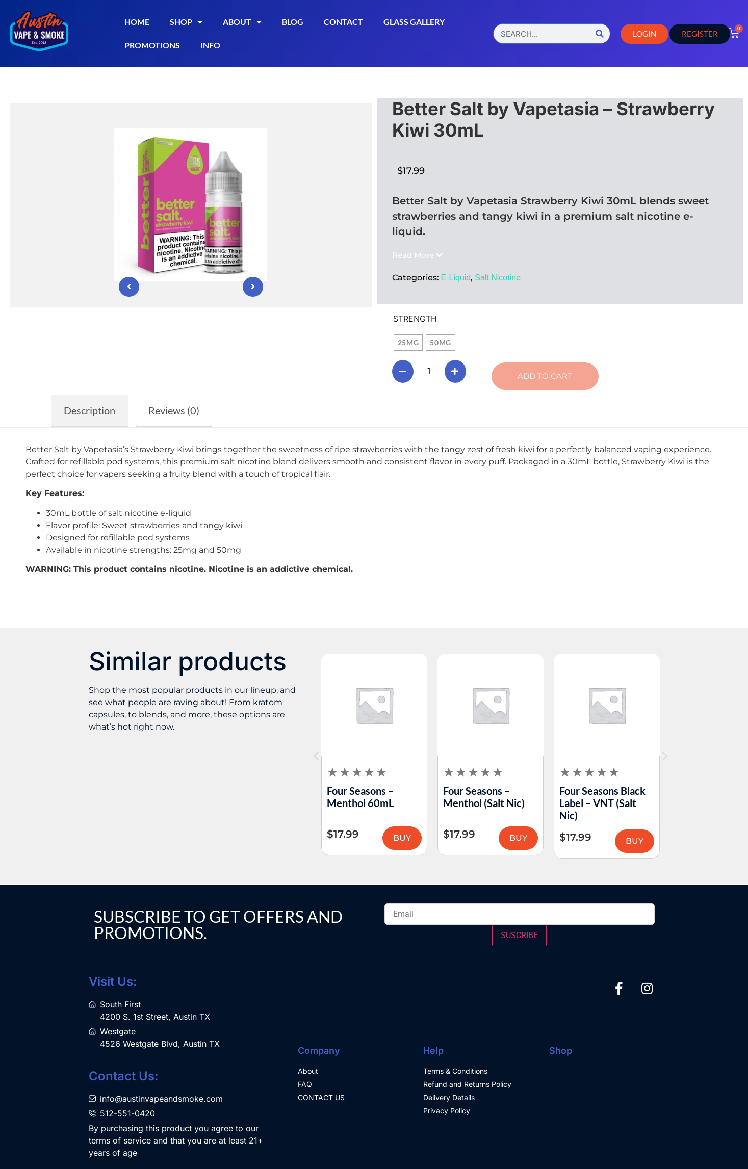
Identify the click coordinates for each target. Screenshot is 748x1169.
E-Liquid (456, 277)
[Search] (599, 33)
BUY (396, 838)
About (242, 22)
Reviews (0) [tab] (173, 410)
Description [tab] (89, 410)
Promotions (152, 45)
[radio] (408, 342)
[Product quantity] (430, 371)
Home (136, 22)
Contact (343, 22)
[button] (417, 255)
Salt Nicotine (498, 277)
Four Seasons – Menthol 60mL (470, 797)
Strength (415, 319)
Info (210, 45)
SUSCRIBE (519, 935)
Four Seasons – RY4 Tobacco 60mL (365, 797)
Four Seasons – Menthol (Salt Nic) (594, 797)
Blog (292, 22)
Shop (186, 22)
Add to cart (547, 376)
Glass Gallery (414, 22)
